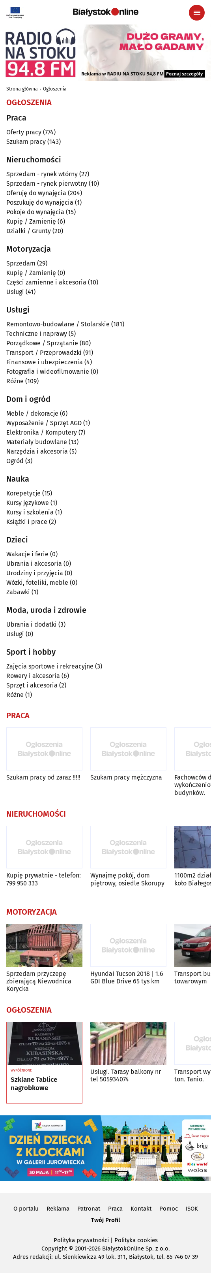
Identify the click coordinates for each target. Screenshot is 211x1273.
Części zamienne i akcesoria (46, 282)
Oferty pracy (23, 132)
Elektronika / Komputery (41, 432)
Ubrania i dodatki (31, 624)
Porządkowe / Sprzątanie (42, 343)
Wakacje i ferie (27, 554)
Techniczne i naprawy (36, 333)
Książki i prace (26, 521)
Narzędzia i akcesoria (37, 451)
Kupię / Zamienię (31, 221)
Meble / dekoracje (32, 413)
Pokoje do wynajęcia (35, 212)
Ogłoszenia (55, 89)
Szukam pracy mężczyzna (126, 777)
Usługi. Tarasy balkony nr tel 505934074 (125, 1075)
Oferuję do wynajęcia (36, 193)
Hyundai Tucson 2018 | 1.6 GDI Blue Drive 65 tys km (126, 977)
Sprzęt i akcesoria (32, 685)
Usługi (15, 292)
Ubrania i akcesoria (34, 563)
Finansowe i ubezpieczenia (44, 362)
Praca (115, 1208)
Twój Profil (105, 1220)
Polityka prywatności (81, 1240)
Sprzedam (20, 263)
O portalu (26, 1208)
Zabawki (18, 592)
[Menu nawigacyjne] (197, 13)
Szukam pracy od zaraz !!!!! (43, 777)
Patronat (88, 1208)
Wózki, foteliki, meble (37, 582)
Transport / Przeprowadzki (44, 352)
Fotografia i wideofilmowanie (47, 371)
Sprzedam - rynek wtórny (42, 174)
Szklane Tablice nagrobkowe (34, 1084)
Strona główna (22, 89)
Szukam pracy (26, 141)
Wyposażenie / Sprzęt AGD (44, 423)
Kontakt (141, 1208)
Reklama (58, 1208)
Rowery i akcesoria (33, 676)
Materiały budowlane (36, 442)
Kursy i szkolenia (30, 512)
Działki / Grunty (28, 231)
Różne (15, 381)
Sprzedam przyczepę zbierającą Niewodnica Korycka (38, 981)
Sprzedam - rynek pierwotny (46, 183)
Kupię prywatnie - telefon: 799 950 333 (43, 879)
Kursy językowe (27, 503)
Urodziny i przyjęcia (34, 573)
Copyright (54, 1248)
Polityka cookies (136, 1240)
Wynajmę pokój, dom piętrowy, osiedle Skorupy (127, 879)
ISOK (192, 1208)
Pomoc (168, 1208)
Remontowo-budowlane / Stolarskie (58, 324)
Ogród (15, 461)
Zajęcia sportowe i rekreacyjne (49, 666)
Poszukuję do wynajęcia (39, 202)
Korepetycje (23, 493)
